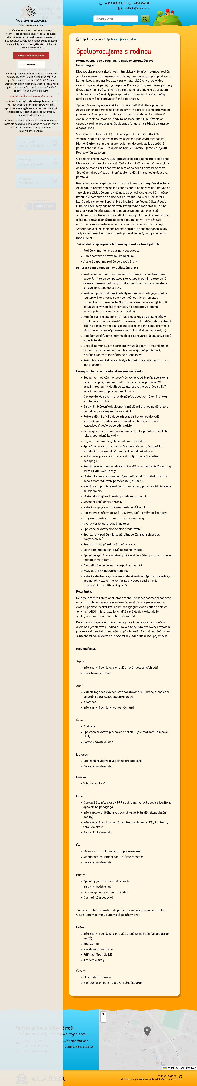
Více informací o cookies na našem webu (31, 96)
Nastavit (31, 64)
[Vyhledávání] (145, 18)
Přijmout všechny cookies (31, 55)
